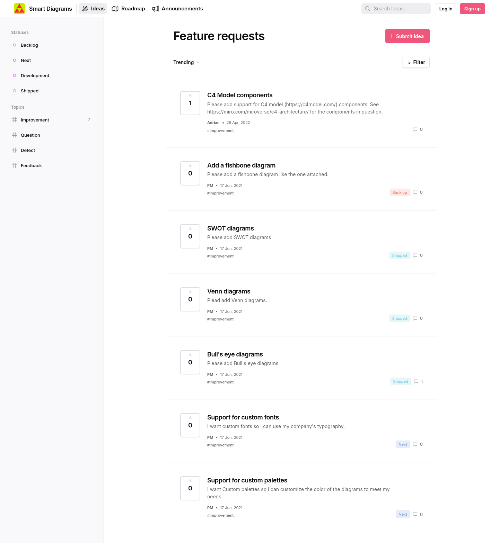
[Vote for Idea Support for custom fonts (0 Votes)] (190, 425)
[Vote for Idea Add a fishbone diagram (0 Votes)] (190, 173)
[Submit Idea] (407, 36)
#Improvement (220, 130)
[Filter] (416, 62)
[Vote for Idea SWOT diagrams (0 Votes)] (190, 236)
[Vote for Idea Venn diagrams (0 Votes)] (190, 299)
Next (403, 444)
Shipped (399, 255)
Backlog (400, 192)
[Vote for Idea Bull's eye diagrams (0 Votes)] (190, 362)
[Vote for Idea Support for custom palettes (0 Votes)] (190, 488)
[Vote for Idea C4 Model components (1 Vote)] (190, 103)
